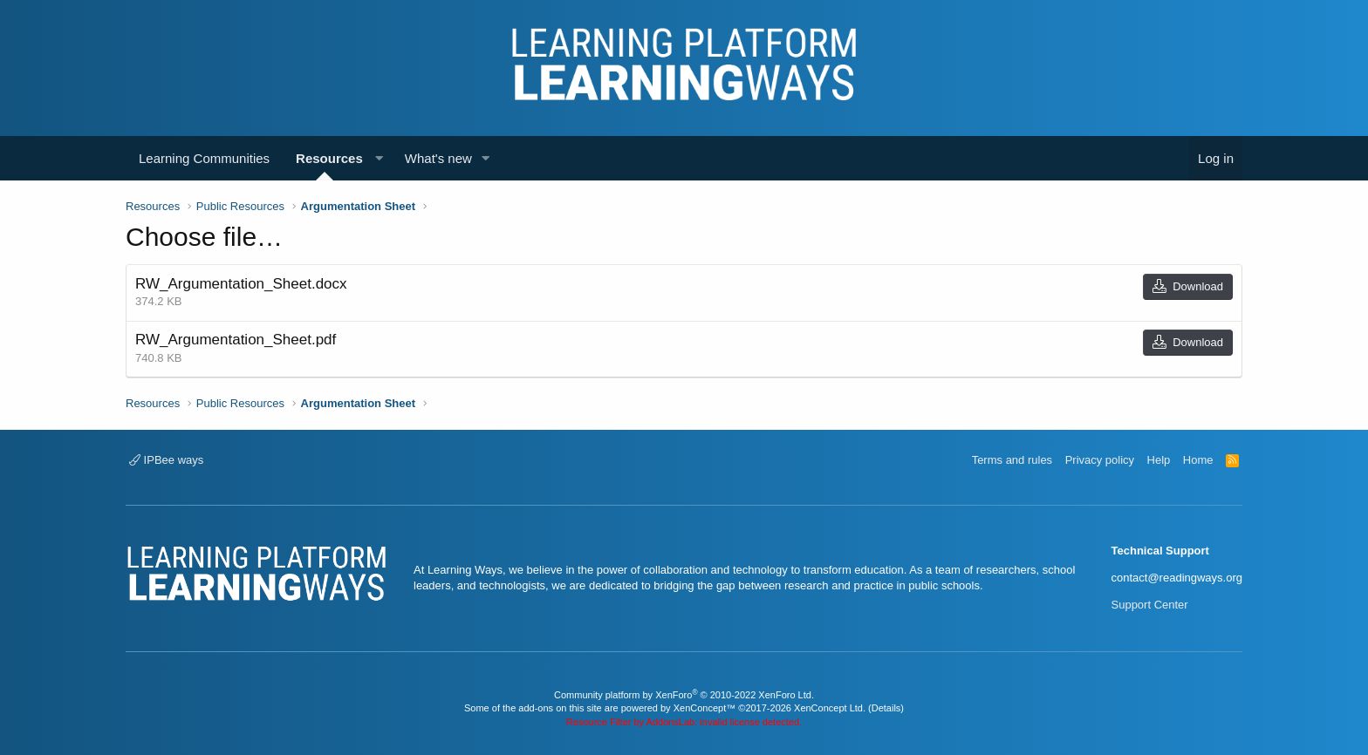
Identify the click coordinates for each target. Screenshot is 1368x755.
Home (1198, 459)
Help (1159, 459)
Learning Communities (204, 158)
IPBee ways (166, 459)
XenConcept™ (705, 708)
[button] (379, 158)
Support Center (1150, 604)
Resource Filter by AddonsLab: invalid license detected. (684, 722)
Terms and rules (1012, 459)
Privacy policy (1099, 459)
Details (886, 708)
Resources (329, 158)
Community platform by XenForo (684, 695)
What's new (438, 158)
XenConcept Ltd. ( (833, 708)
